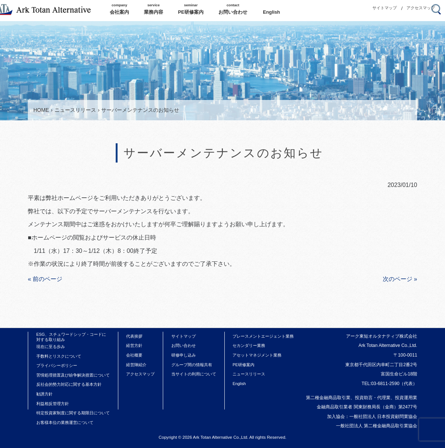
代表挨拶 (134, 336)
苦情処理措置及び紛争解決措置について (73, 375)
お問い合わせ (183, 345)
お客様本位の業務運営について (64, 422)
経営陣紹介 (136, 364)
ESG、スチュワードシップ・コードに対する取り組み (71, 337)
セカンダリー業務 (249, 345)
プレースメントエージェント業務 (263, 336)
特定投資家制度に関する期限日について (73, 413)
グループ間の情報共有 (191, 364)
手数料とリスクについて (58, 356)
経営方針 (134, 345)
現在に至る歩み (50, 346)
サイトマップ (384, 8)
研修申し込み (183, 355)
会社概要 (134, 355)
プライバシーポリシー (56, 365)
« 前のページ (45, 279)
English (239, 383)
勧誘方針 (44, 394)
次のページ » (400, 279)
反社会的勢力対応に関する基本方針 (69, 384)
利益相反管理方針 (52, 403)
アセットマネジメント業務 (257, 355)
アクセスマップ (420, 8)
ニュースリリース (249, 374)
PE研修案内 (243, 364)
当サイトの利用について (193, 374)
